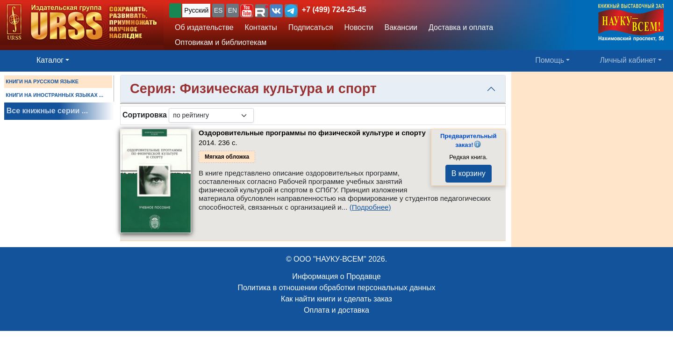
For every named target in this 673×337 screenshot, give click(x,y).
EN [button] (232, 10)
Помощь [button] (549, 60)
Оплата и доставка (336, 310)
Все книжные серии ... (47, 111)
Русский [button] (196, 10)
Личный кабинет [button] (628, 60)
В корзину (468, 173)
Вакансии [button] (401, 27)
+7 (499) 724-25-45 (334, 10)
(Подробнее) (370, 207)
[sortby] (211, 115)
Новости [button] (358, 27)
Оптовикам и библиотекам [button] (220, 42)
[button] (246, 10)
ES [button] (218, 10)
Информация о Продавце (336, 276)
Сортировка (144, 115)
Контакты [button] (261, 27)
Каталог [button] (50, 60)
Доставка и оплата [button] (461, 27)
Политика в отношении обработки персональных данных (336, 288)
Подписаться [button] (310, 27)
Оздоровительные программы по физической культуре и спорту (312, 133)
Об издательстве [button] (204, 27)
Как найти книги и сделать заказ (336, 299)
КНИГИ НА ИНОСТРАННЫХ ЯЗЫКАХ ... (54, 95)
